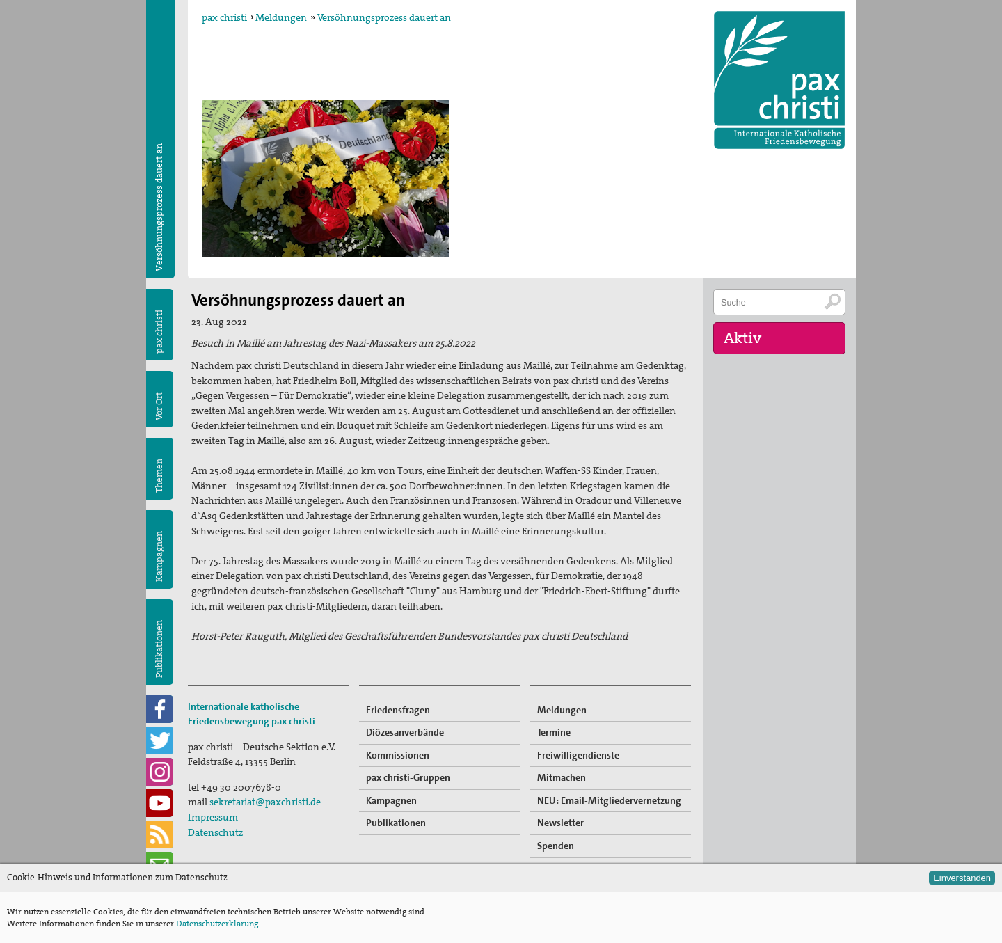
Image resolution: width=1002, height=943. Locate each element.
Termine (554, 732)
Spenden (555, 845)
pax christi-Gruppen (408, 777)
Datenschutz (215, 832)
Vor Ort (159, 406)
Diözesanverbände (405, 732)
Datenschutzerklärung (217, 923)
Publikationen (159, 649)
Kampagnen (159, 556)
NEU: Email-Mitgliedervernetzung (609, 800)
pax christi (224, 17)
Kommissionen (397, 755)
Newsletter (560, 822)
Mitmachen (561, 777)
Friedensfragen (398, 710)
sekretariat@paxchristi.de (265, 801)
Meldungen (281, 17)
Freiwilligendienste (578, 755)
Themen (159, 476)
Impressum (213, 817)
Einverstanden (962, 878)
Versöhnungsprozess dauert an (384, 17)
